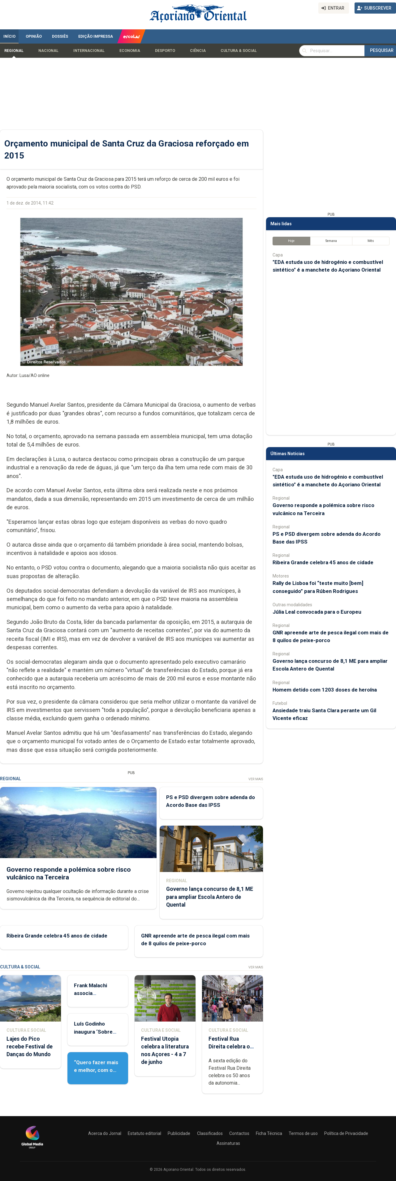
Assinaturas (228, 1143)
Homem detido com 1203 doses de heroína (325, 690)
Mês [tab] (371, 241)
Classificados (210, 1133)
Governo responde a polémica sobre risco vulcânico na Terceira (68, 873)
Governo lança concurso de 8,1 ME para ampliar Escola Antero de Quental (209, 897)
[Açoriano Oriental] (32, 1149)
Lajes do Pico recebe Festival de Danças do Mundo (29, 1046)
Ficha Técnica (269, 1133)
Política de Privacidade (346, 1133)
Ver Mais (255, 779)
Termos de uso (303, 1133)
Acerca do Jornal (104, 1133)
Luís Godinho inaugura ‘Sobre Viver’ (93, 1031)
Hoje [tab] (291, 241)
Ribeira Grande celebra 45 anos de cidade (56, 935)
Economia (129, 51)
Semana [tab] (331, 241)
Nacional (48, 51)
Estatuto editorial (144, 1133)
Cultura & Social (239, 51)
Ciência (198, 51)
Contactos (239, 1133)
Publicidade (179, 1133)
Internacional (89, 51)
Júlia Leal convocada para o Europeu (317, 612)
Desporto (165, 51)
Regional (14, 51)
